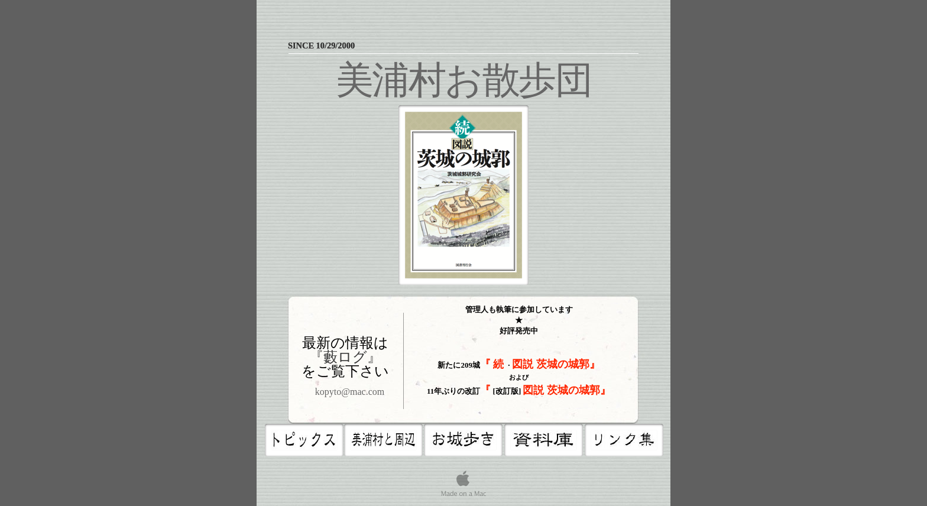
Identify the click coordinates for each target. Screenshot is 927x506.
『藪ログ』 (345, 357)
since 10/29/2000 (322, 45)
